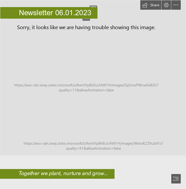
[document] (93, 94)
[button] (150, 5)
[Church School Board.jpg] (93, 78)
